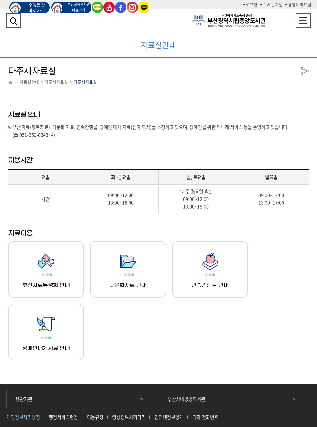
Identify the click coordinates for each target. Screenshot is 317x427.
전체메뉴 (303, 18)
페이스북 (121, 7)
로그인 (251, 4)
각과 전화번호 (205, 354)
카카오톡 (144, 7)
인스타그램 (132, 7)
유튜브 (109, 7)
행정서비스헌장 (63, 354)
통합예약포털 (299, 4)
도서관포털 (273, 4)
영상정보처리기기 (129, 354)
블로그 (97, 7)
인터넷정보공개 (169, 354)
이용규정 (95, 354)
